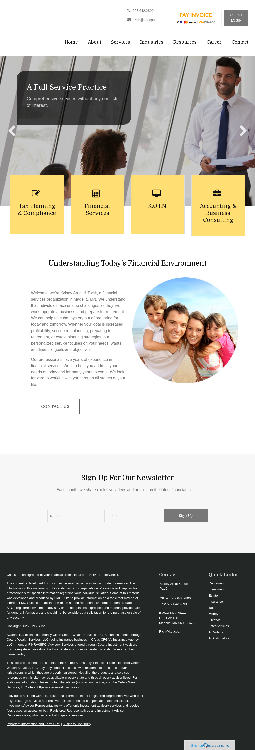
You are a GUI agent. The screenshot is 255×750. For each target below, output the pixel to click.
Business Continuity (77, 724)
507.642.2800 (143, 11)
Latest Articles (219, 626)
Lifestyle (215, 620)
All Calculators (219, 638)
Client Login (236, 17)
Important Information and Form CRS (33, 724)
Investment (217, 589)
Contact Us (55, 406)
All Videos (216, 632)
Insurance (216, 601)
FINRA (33, 644)
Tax (211, 608)
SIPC (42, 644)
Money (213, 614)
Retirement (217, 583)
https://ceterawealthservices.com (60, 687)
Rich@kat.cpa (144, 20)
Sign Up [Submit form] (186, 516)
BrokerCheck (108, 575)
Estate (213, 595)
